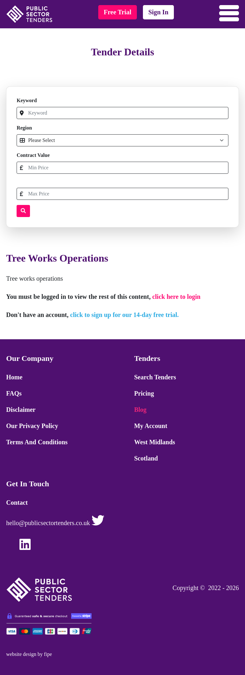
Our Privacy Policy (32, 425)
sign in (158, 12)
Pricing (144, 393)
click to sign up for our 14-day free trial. (124, 314)
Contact (17, 502)
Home (14, 377)
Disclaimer (20, 409)
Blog (140, 409)
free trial (117, 12)
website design (21, 654)
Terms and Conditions (37, 442)
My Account (150, 425)
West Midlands (154, 442)
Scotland (146, 458)
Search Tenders (155, 377)
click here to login (176, 296)
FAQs (14, 393)
